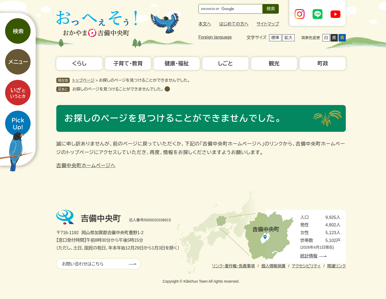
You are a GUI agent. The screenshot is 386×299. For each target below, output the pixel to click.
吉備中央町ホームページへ (86, 165)
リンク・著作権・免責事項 (233, 266)
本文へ (204, 24)
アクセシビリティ (306, 266)
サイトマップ (268, 24)
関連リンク (336, 266)
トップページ (83, 80)
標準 (275, 37)
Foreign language (215, 37)
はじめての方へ (233, 24)
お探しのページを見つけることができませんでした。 (117, 89)
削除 (167, 89)
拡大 (288, 37)
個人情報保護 (273, 266)
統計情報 (308, 256)
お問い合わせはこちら (82, 264)
